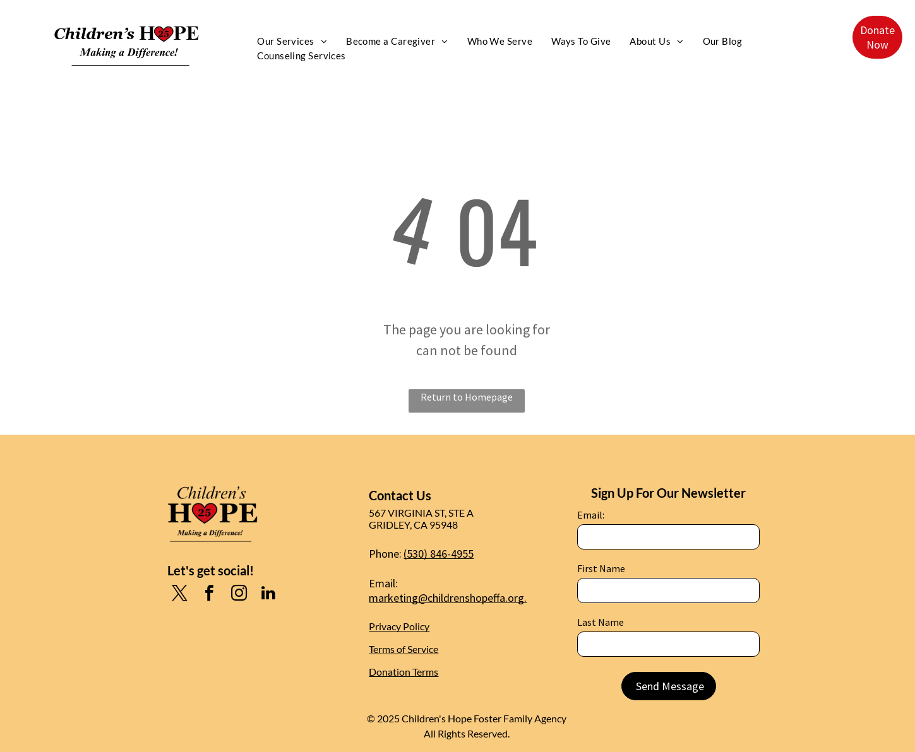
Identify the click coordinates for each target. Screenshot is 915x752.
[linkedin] (268, 594)
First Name (601, 568)
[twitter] (179, 594)
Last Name (600, 622)
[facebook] (209, 594)
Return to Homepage (467, 397)
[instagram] (239, 594)
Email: (590, 514)
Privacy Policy (399, 626)
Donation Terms (403, 672)
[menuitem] (292, 41)
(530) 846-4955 (439, 553)
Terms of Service (403, 649)
